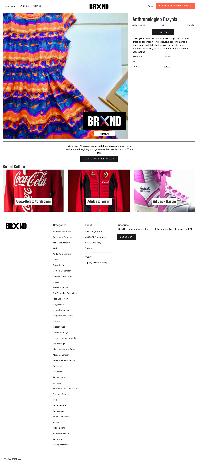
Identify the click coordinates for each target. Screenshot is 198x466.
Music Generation (61, 355)
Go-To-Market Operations (65, 293)
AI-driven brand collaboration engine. (101, 146)
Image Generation (61, 310)
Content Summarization (63, 276)
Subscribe (126, 237)
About (151, 6)
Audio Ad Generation (62, 254)
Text (55, 400)
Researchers (59, 377)
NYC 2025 (24, 6)
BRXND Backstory (93, 242)
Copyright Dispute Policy (96, 262)
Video (56, 422)
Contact (88, 248)
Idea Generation (60, 299)
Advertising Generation (63, 237)
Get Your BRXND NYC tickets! (175, 6)
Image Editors (59, 304)
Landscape (10, 6)
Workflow (57, 439)
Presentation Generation (64, 360)
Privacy (88, 257)
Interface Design (60, 332)
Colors (56, 259)
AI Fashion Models (61, 242)
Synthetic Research (62, 394)
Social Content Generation (65, 388)
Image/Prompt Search (63, 315)
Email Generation (60, 287)
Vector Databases (61, 416)
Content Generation (62, 271)
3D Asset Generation (62, 231)
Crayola (190, 25)
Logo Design (59, 343)
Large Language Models (64, 338)
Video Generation (61, 433)
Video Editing (59, 428)
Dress (167, 66)
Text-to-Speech (60, 405)
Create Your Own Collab (99, 159)
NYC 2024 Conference (95, 237)
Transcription (59, 411)
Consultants (58, 265)
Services (57, 383)
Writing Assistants (61, 444)
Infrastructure (59, 327)
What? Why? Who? (93, 231)
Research (57, 366)
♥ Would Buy (163, 32)
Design (56, 282)
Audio (55, 248)
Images (56, 321)
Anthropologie (138, 25)
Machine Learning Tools (64, 349)
